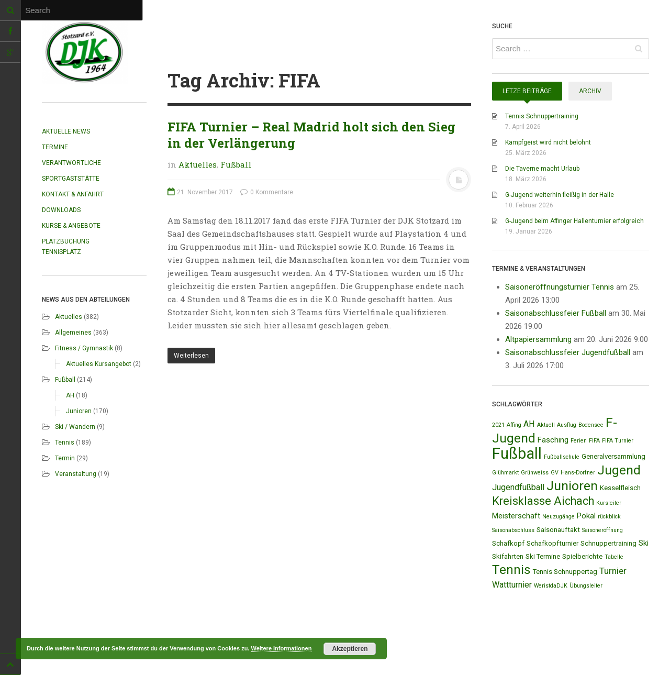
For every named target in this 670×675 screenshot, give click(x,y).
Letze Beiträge (527, 91)
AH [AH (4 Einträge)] (529, 424)
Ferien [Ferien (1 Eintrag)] (579, 440)
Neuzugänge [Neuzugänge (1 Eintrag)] (558, 516)
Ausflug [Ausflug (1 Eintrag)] (566, 425)
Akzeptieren (349, 648)
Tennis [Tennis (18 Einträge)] (511, 569)
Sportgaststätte (70, 178)
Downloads (61, 210)
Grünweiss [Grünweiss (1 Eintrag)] (535, 472)
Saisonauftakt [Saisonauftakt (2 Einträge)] (558, 530)
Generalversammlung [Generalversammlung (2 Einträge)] (613, 456)
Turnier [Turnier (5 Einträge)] (613, 571)
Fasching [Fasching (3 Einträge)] (553, 440)
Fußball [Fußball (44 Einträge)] (517, 453)
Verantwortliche (71, 163)
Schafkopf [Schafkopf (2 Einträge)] (508, 543)
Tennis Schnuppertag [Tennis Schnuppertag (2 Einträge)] (565, 572)
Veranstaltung (75, 474)
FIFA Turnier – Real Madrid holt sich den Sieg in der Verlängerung (311, 134)
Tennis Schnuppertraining (541, 116)
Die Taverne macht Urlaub (542, 168)
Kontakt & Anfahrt (73, 194)
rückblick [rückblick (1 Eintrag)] (609, 516)
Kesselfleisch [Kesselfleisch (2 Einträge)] (620, 488)
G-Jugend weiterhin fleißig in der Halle (559, 194)
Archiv (590, 91)
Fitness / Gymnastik (84, 348)
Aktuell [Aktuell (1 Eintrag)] (546, 425)
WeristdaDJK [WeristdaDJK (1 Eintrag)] (550, 585)
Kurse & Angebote (71, 225)
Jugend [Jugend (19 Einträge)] (619, 470)
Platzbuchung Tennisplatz (66, 247)
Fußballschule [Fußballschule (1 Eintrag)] (561, 456)
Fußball (65, 379)
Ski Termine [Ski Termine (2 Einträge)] (543, 556)
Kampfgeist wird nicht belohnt (548, 142)
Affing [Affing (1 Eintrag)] (514, 425)
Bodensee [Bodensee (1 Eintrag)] (591, 425)
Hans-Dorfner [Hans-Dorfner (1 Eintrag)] (578, 472)
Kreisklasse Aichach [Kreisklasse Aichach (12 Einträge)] (543, 500)
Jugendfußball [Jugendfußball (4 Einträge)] (518, 487)
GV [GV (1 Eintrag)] (555, 472)
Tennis (64, 442)
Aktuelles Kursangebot (98, 364)
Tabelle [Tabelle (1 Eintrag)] (614, 557)
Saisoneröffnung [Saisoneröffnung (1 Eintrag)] (602, 530)
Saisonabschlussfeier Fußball (555, 313)
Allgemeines (73, 332)
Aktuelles (68, 316)
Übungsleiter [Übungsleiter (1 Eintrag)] (586, 585)
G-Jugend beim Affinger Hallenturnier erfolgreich (574, 221)
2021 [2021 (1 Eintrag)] (498, 425)
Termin (65, 458)
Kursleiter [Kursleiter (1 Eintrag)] (608, 503)
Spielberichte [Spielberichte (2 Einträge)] (582, 556)
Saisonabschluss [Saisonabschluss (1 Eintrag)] (513, 530)
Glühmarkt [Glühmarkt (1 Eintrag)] (505, 472)
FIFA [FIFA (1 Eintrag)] (594, 440)
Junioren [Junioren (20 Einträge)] (572, 485)
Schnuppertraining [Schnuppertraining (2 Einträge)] (608, 543)
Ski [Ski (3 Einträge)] (644, 543)
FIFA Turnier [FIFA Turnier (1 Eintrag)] (617, 440)
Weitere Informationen (281, 648)
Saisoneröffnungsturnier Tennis (559, 287)
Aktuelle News (66, 131)
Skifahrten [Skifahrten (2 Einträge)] (507, 556)
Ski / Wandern (75, 426)
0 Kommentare (266, 192)
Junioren (79, 411)
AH (70, 395)
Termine (55, 147)
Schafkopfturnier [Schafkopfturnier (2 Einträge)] (552, 543)
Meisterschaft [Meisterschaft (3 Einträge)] (516, 516)
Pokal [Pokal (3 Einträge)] (586, 516)
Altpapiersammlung (538, 339)
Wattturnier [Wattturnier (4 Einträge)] (512, 585)
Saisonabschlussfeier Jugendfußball (567, 352)
